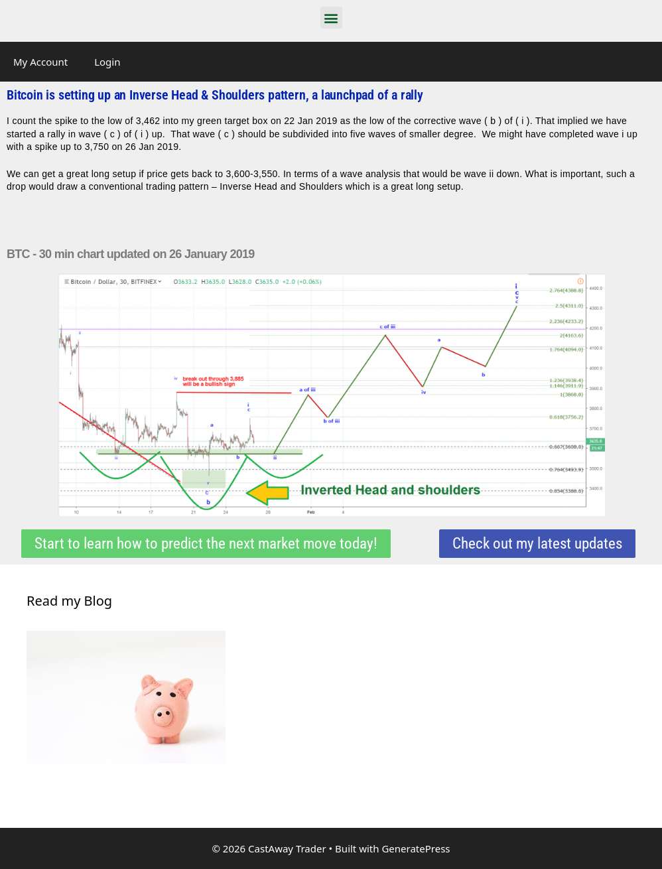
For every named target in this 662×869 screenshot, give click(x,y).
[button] (331, 18)
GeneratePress (415, 848)
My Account (40, 61)
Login (107, 61)
